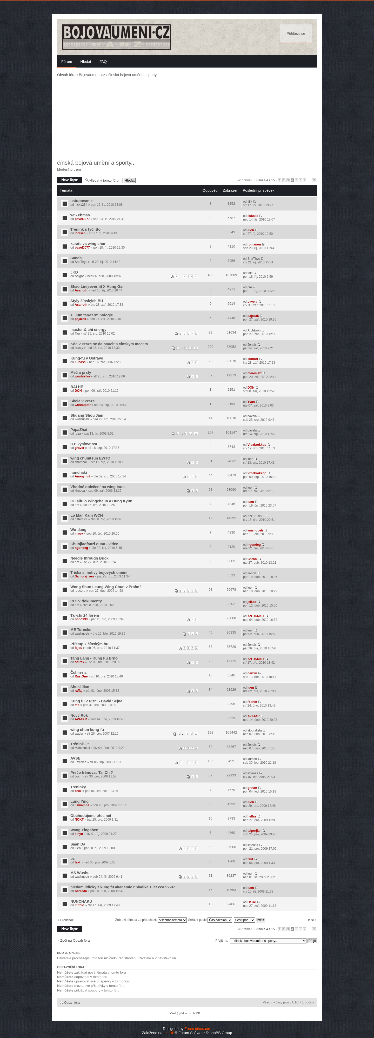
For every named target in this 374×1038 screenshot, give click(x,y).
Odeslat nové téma (69, 180)
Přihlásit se (295, 33)
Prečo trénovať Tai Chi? (91, 772)
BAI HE (76, 387)
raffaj (79, 691)
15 (314, 180)
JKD (74, 272)
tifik (250, 201)
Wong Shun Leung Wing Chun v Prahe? (106, 587)
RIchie (252, 702)
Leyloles (80, 762)
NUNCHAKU (81, 901)
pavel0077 (82, 219)
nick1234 (81, 205)
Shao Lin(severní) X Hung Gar (97, 286)
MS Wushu (80, 873)
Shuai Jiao (79, 687)
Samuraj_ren (84, 576)
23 (185, 276)
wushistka (82, 376)
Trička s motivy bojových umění (98, 572)
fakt (250, 273)
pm (78, 169)
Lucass (80, 362)
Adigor (79, 276)
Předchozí (67, 920)
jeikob (252, 602)
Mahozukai (82, 748)
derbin (252, 673)
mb (77, 705)
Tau (77, 333)
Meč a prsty (80, 372)
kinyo (79, 834)
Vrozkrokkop (257, 445)
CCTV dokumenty (86, 601)
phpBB (169, 1033)
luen (251, 230)
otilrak (79, 662)
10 (190, 348)
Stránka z (265, 180)
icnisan (80, 233)
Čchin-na (78, 672)
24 (190, 276)
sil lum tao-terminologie (91, 315)
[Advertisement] (187, 118)
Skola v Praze (82, 401)
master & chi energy (88, 330)
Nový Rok (79, 715)
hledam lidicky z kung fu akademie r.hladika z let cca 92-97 (122, 887)
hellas (252, 816)
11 (196, 348)
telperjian (255, 831)
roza (78, 433)
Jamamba (82, 805)
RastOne (81, 676)
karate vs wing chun (88, 244)
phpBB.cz (197, 1013)
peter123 (81, 519)
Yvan (251, 402)
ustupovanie (81, 201)
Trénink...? (79, 744)
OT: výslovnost (83, 444)
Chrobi (253, 559)
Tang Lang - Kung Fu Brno (94, 658)
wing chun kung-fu (87, 730)
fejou (78, 648)
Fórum (66, 61)
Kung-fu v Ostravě (86, 358)
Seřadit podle (210, 920)
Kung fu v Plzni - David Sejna (96, 701)
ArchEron (254, 330)
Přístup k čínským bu (89, 644)
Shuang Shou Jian (86, 415)
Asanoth (81, 290)
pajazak (80, 319)
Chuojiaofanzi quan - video (94, 544)
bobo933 (81, 619)
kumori (253, 359)
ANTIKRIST (256, 516)
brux (78, 791)
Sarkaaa (81, 891)
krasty (79, 348)
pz (72, 858)
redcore (80, 591)
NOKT (79, 819)
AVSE (75, 758)
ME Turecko (80, 630)
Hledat (85, 61)
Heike (252, 902)
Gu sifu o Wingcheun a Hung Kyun (101, 501)
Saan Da (77, 844)
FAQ (103, 61)
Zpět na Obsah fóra (75, 940)
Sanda (76, 258)
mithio (79, 905)
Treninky (78, 787)
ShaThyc (81, 262)
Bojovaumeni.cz (92, 75)
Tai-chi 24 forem (84, 615)
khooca (80, 491)
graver (79, 448)
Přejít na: (222, 940)
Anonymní (82, 476)
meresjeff (255, 373)
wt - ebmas (80, 215)
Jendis (252, 345)
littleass (253, 773)
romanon (254, 244)
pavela (252, 301)
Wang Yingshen (84, 830)
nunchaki (78, 472)
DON (78, 390)
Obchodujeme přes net (90, 816)
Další (310, 920)
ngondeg (81, 548)
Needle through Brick (89, 558)
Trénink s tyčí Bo (85, 229)
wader (79, 733)
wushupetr (83, 405)
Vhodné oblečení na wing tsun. (98, 487)
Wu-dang (78, 530)
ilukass (253, 216)
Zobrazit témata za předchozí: (151, 920)
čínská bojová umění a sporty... (133, 75)
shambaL (81, 462)
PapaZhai (78, 430)
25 (196, 276)
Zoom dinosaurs (197, 1029)
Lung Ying (79, 801)
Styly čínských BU (86, 301)
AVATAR (81, 719)
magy (79, 533)
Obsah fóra (66, 75)
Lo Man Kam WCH (86, 515)
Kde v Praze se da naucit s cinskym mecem (109, 344)
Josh (78, 776)
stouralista (255, 730)
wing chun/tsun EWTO (90, 458)
